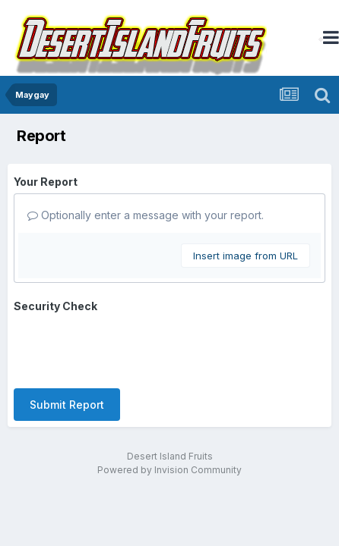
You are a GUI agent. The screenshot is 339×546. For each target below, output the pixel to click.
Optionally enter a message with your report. (145, 215)
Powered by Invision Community (169, 469)
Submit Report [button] (67, 404)
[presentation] (129, 347)
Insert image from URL (245, 255)
